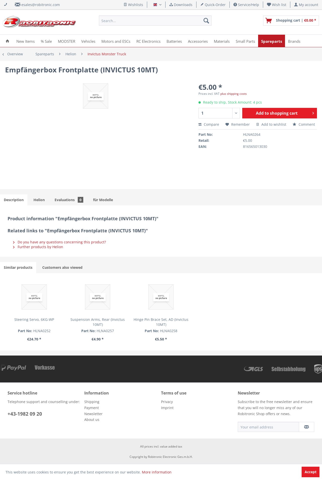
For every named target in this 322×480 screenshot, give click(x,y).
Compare (208, 124)
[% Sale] (46, 41)
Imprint (167, 407)
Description (14, 199)
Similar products (18, 267)
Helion (39, 199)
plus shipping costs (233, 94)
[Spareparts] (271, 41)
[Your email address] (268, 427)
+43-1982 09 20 (25, 414)
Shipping (91, 401)
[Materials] (222, 41)
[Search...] (155, 21)
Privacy (167, 401)
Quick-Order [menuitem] (213, 4)
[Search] (206, 21)
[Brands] (294, 41)
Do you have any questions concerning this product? (59, 242)
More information (157, 472)
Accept (310, 471)
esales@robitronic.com (40, 4)
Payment (91, 407)
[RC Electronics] (148, 41)
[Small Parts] (245, 41)
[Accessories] (198, 41)
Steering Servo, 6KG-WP (34, 319)
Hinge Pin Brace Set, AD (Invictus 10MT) (161, 322)
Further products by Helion (38, 246)
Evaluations (69, 200)
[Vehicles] (88, 41)
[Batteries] (174, 41)
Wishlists (133, 4)
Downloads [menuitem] (180, 4)
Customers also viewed (62, 267)
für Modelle (103, 199)
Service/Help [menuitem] (246, 4)
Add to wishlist (271, 124)
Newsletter (93, 413)
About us (91, 419)
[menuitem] (276, 5)
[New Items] (25, 41)
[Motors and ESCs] (115, 41)
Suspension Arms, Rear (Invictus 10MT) (97, 322)
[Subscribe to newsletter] (306, 427)
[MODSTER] (66, 41)
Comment (304, 124)
